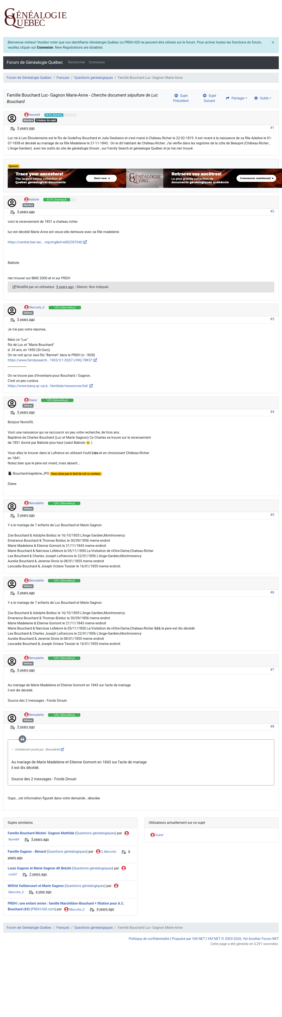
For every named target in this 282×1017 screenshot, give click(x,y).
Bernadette (34, 503)
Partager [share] (235, 98)
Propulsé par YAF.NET (188, 939)
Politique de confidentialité (149, 939)
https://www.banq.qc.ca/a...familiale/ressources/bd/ (50, 386)
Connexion (45, 47)
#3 (272, 319)
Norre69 (32, 115)
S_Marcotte (106, 852)
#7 (272, 670)
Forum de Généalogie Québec (35, 62)
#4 (272, 412)
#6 (272, 592)
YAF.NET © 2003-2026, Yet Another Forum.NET (243, 939)
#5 (272, 515)
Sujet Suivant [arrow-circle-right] (209, 98)
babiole (31, 200)
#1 (272, 128)
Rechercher (76, 62)
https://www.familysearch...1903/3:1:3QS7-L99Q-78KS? (52, 360)
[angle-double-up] (270, 1003)
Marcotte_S (34, 308)
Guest (156, 835)
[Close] (273, 42)
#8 (272, 726)
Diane (30, 400)
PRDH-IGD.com (43, 909)
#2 (272, 211)
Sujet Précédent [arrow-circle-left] (181, 98)
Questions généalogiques (93, 78)
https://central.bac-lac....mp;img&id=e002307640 (47, 242)
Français (63, 78)
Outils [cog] (261, 98)
